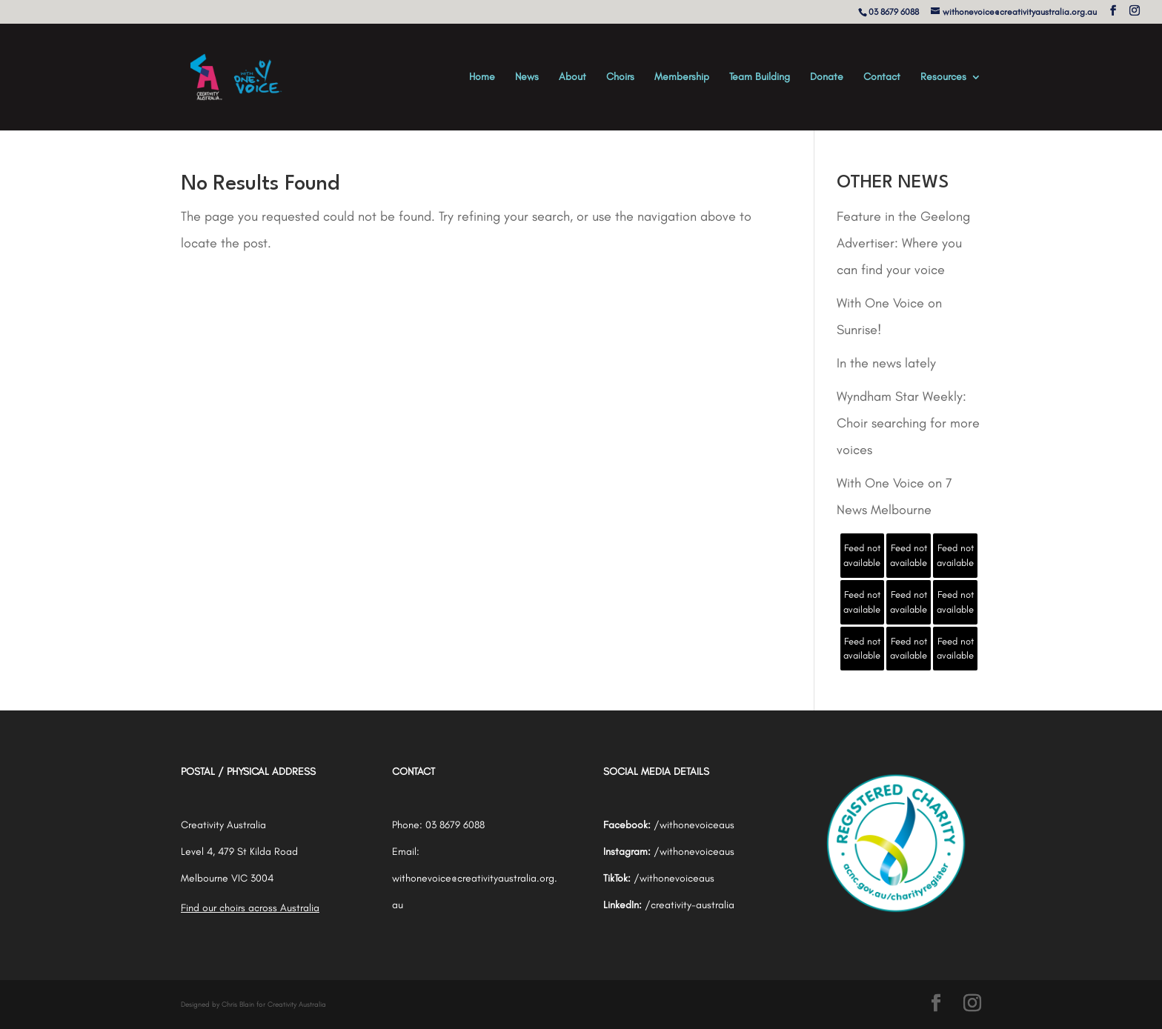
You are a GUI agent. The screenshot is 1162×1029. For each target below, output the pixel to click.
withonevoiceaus (697, 825)
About (572, 77)
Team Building (759, 77)
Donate (826, 77)
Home (482, 77)
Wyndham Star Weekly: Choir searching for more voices (908, 423)
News (527, 77)
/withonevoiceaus (694, 851)
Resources (943, 77)
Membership (681, 77)
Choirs (620, 77)
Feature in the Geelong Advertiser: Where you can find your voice (903, 243)
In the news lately (886, 363)
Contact (881, 77)
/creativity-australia (689, 905)
